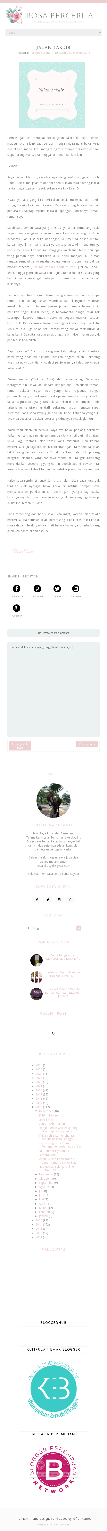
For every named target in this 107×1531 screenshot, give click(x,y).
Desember (46, 1111)
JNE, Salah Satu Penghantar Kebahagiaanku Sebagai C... (57, 1137)
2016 (39, 1107)
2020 (39, 1090)
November (46, 1174)
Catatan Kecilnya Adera (53, 1151)
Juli (41, 1191)
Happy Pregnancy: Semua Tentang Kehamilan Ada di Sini (60, 1145)
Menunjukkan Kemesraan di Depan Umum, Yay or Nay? (57, 1160)
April (42, 1204)
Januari (44, 1216)
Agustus (44, 1187)
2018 (39, 1098)
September (46, 1183)
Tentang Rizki (47, 1155)
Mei (42, 1199)
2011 (39, 1237)
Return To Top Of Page (53, 1524)
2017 (39, 1103)
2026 (39, 1065)
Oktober (45, 1178)
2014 (39, 1224)
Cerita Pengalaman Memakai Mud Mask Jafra (63, 957)
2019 (39, 1094)
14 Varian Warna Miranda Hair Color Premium (63, 974)
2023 (39, 1078)
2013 (39, 1228)
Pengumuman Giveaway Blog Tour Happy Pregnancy (57, 1129)
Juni (41, 1195)
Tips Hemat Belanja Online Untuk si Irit (56, 1168)
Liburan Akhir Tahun (51, 1124)
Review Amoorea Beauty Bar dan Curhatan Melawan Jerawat (63, 992)
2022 (39, 1082)
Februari (45, 1212)
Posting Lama (87, 744)
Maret (43, 1208)
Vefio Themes (81, 1519)
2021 (39, 1086)
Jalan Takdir (46, 1119)
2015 (39, 1220)
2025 (39, 1069)
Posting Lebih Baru (20, 745)
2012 (39, 1233)
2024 (39, 1074)
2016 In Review (48, 1115)
